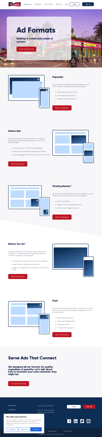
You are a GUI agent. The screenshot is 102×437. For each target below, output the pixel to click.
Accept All (36, 429)
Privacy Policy (51, 431)
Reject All (24, 429)
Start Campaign (62, 108)
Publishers (38, 4)
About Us (57, 4)
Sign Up (87, 4)
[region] (24, 423)
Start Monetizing (26, 49)
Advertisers (27, 4)
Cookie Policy (68, 431)
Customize (12, 429)
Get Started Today (18, 384)
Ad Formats (47, 4)
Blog (67, 4)
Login (74, 4)
